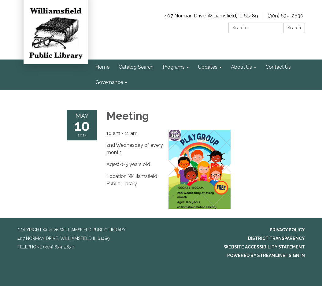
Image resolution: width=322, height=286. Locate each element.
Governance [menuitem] (109, 82)
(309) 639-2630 (285, 16)
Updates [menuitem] (207, 67)
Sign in (297, 255)
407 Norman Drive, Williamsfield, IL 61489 (211, 16)
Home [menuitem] (102, 67)
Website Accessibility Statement (264, 246)
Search (294, 27)
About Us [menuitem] (241, 67)
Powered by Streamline (256, 255)
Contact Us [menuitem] (278, 67)
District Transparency (276, 238)
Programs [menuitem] (174, 67)
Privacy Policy (287, 229)
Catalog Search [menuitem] (136, 67)
